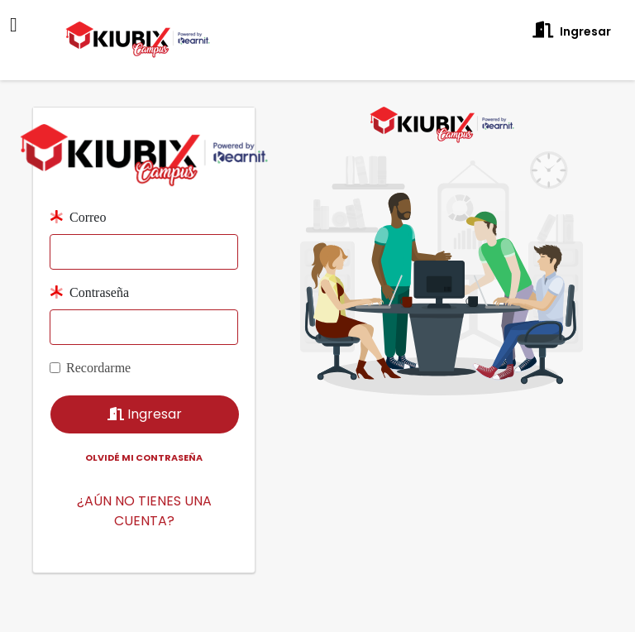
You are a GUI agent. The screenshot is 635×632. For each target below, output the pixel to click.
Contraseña (89, 274)
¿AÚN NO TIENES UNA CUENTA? (144, 492)
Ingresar (571, 31)
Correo (78, 199)
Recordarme (98, 349)
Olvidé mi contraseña (144, 439)
